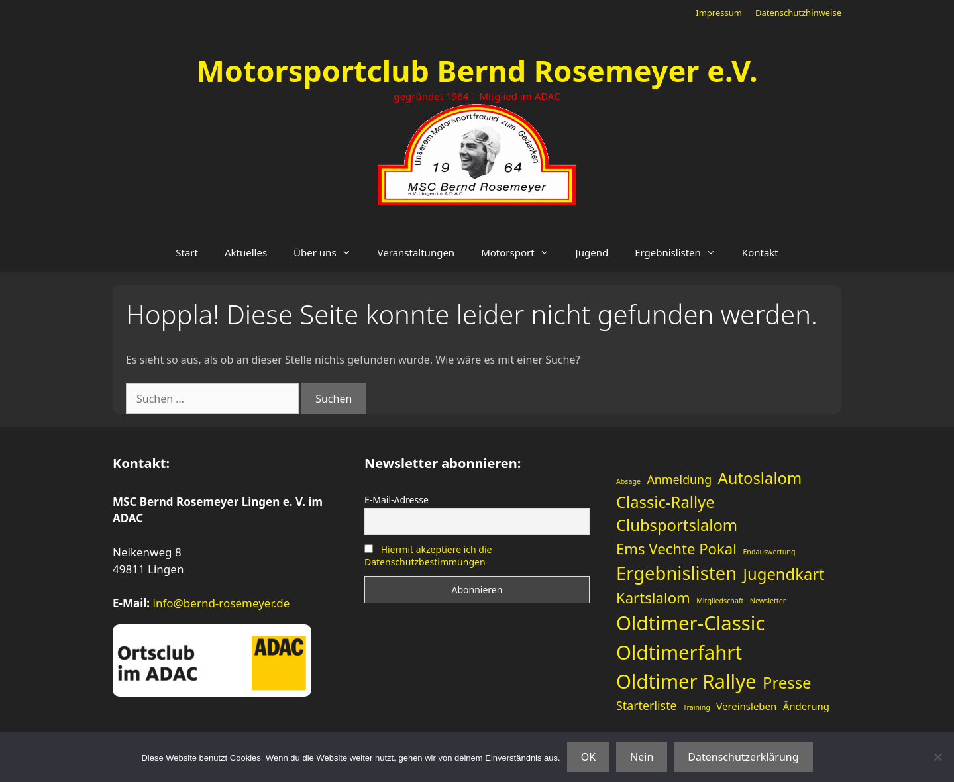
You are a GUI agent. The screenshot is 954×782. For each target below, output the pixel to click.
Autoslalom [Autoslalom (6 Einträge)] (760, 478)
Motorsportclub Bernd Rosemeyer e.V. (476, 70)
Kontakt (760, 252)
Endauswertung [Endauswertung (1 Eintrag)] (769, 551)
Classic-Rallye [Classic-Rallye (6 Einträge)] (665, 502)
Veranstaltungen (416, 252)
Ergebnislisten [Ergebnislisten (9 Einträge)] (676, 573)
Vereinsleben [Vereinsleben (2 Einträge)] (746, 705)
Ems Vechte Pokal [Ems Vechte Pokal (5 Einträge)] (676, 548)
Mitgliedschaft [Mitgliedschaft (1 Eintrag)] (719, 600)
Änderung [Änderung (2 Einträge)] (806, 705)
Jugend (592, 252)
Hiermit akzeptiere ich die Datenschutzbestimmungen (428, 555)
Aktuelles (246, 252)
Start (187, 252)
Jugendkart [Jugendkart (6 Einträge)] (784, 574)
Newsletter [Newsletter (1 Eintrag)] (768, 600)
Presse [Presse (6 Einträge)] (787, 682)
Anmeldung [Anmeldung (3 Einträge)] (679, 479)
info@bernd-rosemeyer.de (221, 603)
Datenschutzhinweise (798, 13)
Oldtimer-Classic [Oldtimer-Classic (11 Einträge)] (690, 623)
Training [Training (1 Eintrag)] (696, 707)
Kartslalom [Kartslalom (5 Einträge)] (653, 597)
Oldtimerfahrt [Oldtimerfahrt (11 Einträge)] (679, 652)
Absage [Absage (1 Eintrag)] (628, 481)
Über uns (328, 252)
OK (588, 757)
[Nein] (937, 756)
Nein (641, 757)
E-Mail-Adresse (396, 499)
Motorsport (521, 252)
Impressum (719, 13)
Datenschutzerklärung (743, 757)
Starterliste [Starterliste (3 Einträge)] (646, 705)
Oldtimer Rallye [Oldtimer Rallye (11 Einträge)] (686, 681)
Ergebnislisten (682, 252)
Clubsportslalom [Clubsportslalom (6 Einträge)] (676, 525)
